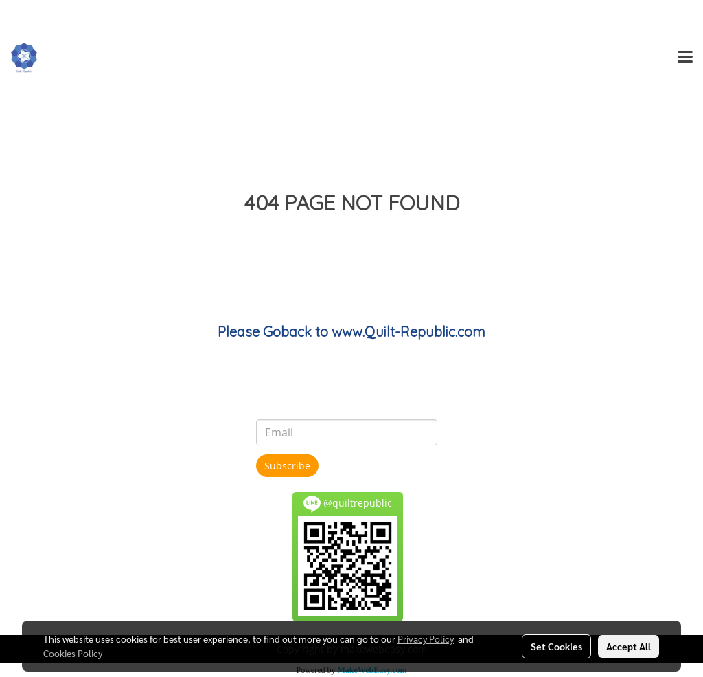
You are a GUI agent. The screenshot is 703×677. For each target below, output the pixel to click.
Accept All (628, 646)
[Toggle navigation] (685, 58)
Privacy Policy (425, 638)
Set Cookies (556, 646)
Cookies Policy (72, 653)
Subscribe (287, 465)
